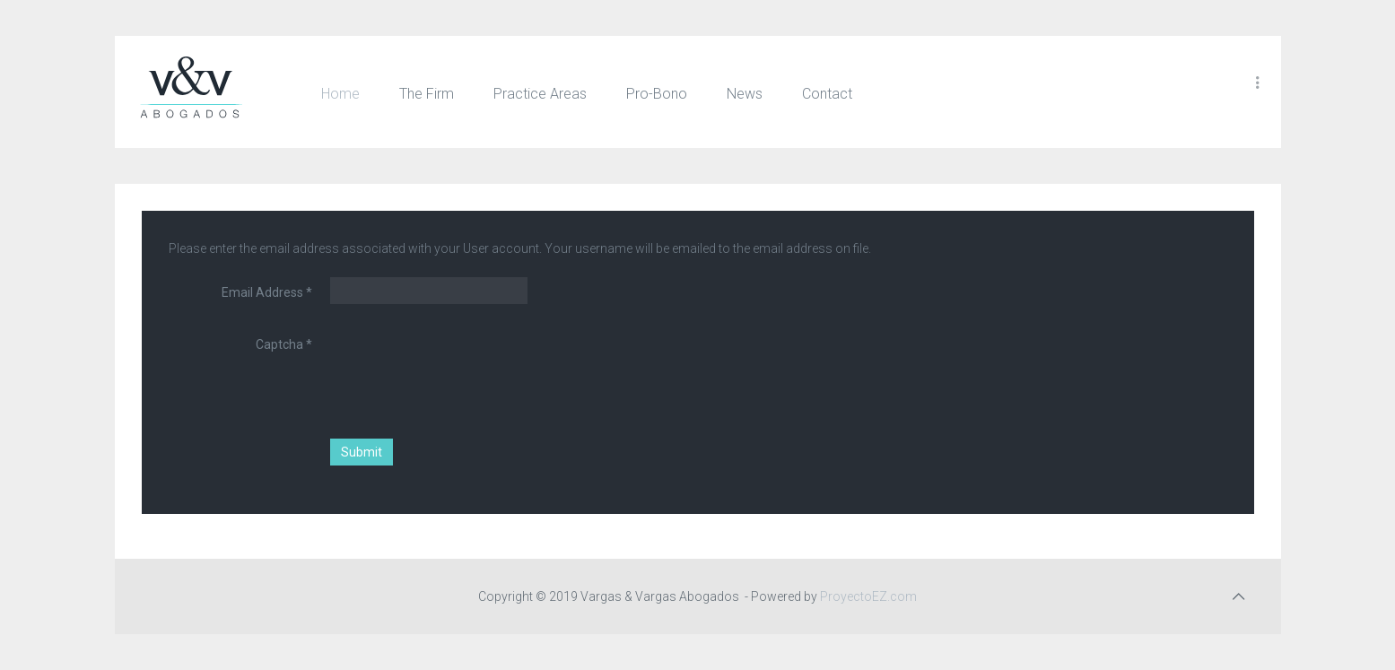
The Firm (426, 93)
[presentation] (466, 364)
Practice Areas (540, 93)
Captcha (284, 344)
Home (340, 93)
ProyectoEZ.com (870, 596)
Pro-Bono (656, 93)
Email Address (267, 292)
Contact (827, 93)
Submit (361, 452)
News (745, 93)
